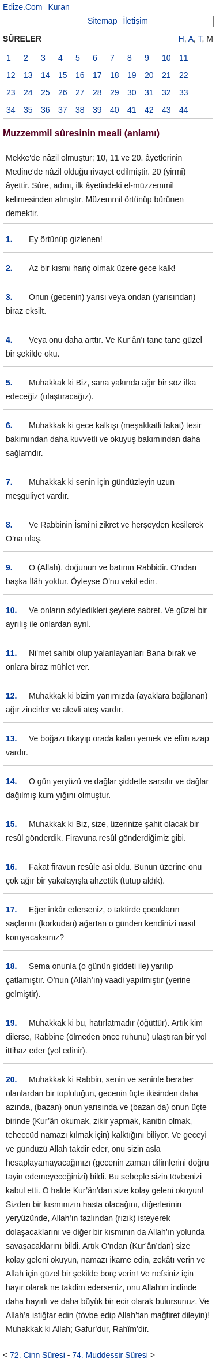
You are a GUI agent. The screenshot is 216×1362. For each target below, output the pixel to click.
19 (132, 75)
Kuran (58, 7)
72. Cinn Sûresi (37, 1355)
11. (11, 653)
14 (45, 75)
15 (62, 75)
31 (149, 92)
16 (80, 75)
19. (11, 1022)
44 (183, 109)
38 (80, 109)
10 (166, 57)
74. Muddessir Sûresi (110, 1355)
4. (9, 339)
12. (11, 695)
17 (97, 75)
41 (132, 109)
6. (9, 425)
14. (11, 781)
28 (97, 92)
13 (28, 75)
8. (9, 524)
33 (183, 92)
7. (9, 482)
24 (28, 92)
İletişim (135, 20)
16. (11, 866)
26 (62, 92)
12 (11, 75)
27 (80, 92)
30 (132, 92)
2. (9, 268)
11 (183, 57)
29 (114, 92)
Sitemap (102, 20)
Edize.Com (22, 7)
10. (11, 610)
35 (28, 109)
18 (114, 75)
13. (11, 738)
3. (9, 297)
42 (149, 109)
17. (11, 909)
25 (45, 92)
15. (11, 824)
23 (11, 92)
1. (9, 239)
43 (166, 109)
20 (149, 75)
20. (11, 1079)
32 (166, 92)
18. (11, 966)
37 (62, 109)
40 (114, 109)
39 (97, 109)
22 (183, 75)
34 (11, 109)
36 (45, 109)
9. (9, 567)
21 (166, 75)
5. (9, 382)
